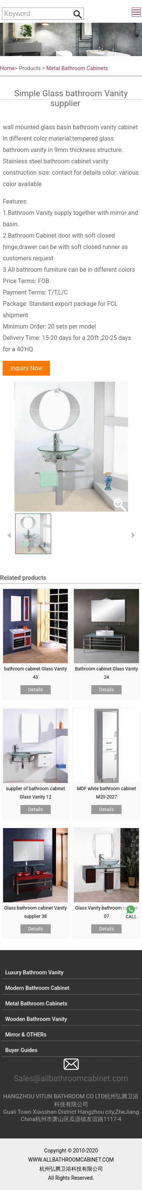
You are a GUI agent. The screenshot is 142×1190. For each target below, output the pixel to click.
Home (7, 68)
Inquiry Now (26, 368)
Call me (130, 911)
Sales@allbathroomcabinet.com (71, 1078)
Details (35, 689)
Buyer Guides (21, 1050)
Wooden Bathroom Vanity (36, 1019)
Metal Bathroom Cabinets (77, 68)
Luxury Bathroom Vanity (34, 972)
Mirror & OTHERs (26, 1035)
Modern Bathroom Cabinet (37, 988)
